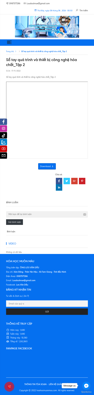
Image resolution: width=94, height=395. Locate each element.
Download (47, 166)
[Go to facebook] (86, 386)
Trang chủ (10, 51)
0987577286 (13, 3)
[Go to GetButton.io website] (86, 392)
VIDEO (12, 243)
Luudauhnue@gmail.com (37, 3)
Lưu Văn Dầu (22, 284)
